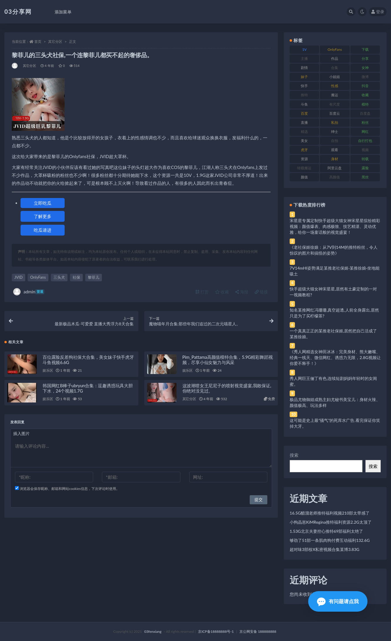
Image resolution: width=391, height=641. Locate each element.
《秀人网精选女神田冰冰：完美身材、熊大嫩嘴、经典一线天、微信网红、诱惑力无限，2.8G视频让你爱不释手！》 (335, 357)
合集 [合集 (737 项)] (334, 67)
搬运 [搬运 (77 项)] (334, 95)
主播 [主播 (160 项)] (304, 58)
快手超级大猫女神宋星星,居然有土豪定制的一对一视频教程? (333, 291)
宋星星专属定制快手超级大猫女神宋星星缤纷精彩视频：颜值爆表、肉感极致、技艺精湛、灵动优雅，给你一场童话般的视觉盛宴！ (335, 226)
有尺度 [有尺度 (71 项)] (334, 104)
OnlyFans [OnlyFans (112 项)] (335, 49)
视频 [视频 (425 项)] (365, 150)
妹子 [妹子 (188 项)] (304, 77)
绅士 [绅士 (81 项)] (334, 131)
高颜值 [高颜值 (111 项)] (334, 177)
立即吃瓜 (42, 203)
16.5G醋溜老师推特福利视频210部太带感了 (330, 512)
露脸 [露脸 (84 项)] (365, 168)
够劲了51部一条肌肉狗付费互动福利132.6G (330, 540)
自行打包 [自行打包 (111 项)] (365, 140)
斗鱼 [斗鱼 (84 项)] (304, 104)
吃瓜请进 (42, 230)
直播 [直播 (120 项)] (304, 122)
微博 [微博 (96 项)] (365, 77)
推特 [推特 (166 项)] (304, 95)
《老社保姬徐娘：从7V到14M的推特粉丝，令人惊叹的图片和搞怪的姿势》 (333, 250)
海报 (241, 291)
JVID (18, 277)
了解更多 (42, 216)
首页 (37, 41)
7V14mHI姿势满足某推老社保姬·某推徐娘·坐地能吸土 (334, 270)
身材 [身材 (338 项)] (334, 159)
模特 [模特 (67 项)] (365, 104)
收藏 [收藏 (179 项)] (365, 95)
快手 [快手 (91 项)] (304, 86)
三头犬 (59, 277)
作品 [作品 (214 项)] (334, 58)
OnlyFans (38, 277)
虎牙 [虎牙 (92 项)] (304, 150)
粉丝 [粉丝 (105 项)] (365, 122)
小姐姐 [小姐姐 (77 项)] (334, 77)
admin (28, 291)
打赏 (202, 291)
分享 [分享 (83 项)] (365, 58)
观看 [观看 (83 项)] (334, 150)
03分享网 (18, 11)
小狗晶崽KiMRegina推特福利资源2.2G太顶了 (331, 522)
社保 (76, 277)
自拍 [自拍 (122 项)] (334, 140)
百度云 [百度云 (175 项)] (334, 113)
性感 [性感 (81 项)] (334, 86)
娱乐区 (48, 370)
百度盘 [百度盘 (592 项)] (365, 113)
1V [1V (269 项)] (304, 49)
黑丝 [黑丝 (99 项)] (365, 177)
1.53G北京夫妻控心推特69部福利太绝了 (326, 531)
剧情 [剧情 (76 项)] (304, 67)
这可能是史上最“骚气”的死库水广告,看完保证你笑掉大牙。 (335, 423)
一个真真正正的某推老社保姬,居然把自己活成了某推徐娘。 (333, 333)
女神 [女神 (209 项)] (365, 67)
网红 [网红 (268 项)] (365, 131)
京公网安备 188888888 (257, 631)
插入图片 (21, 433)
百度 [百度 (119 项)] (304, 113)
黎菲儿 (93, 277)
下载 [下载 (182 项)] (365, 49)
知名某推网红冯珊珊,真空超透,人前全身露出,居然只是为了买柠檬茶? (334, 312)
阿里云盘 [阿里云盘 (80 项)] (335, 168)
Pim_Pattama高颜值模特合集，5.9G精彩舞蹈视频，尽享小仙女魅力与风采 (227, 359)
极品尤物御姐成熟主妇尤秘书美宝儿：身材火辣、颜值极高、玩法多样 (335, 402)
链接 (261, 291)
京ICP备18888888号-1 (216, 631)
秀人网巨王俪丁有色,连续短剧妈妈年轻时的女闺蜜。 (333, 381)
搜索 (294, 455)
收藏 (222, 291)
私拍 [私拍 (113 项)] (334, 122)
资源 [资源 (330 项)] (304, 159)
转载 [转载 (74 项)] (365, 159)
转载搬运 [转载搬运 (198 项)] (304, 168)
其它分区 (55, 41)
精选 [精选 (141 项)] (304, 131)
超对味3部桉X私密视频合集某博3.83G (324, 549)
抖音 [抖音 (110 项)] (365, 86)
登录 (377, 11)
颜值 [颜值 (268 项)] (304, 177)
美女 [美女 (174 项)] (304, 140)
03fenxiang (153, 631)
